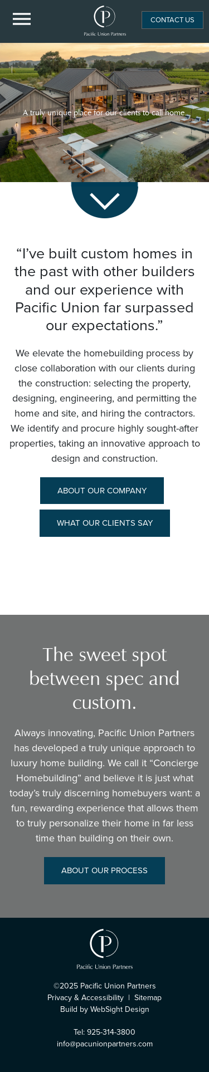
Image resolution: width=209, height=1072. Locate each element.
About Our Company (102, 490)
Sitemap (148, 998)
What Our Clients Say (105, 523)
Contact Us (172, 19)
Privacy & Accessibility (85, 998)
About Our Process (104, 870)
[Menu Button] (22, 19)
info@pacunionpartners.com (105, 1044)
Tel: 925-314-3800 (104, 1032)
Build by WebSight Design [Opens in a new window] (104, 1009)
